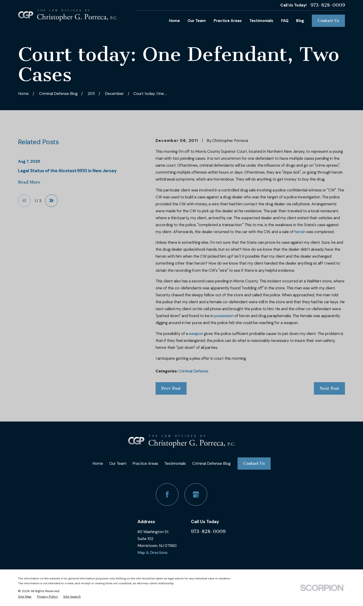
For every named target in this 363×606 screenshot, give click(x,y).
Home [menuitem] (174, 20)
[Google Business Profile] (196, 494)
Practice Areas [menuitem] (228, 20)
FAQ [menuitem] (284, 20)
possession (224, 315)
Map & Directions (153, 552)
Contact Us (328, 20)
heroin (299, 231)
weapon (196, 333)
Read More (29, 182)
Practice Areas (145, 463)
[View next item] (51, 200)
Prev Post (171, 388)
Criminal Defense (193, 371)
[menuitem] (24, 596)
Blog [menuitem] (300, 20)
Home (97, 463)
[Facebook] (167, 494)
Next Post (329, 388)
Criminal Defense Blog (211, 463)
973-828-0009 (327, 5)
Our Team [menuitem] (197, 20)
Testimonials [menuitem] (261, 20)
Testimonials (175, 463)
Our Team (117, 463)
